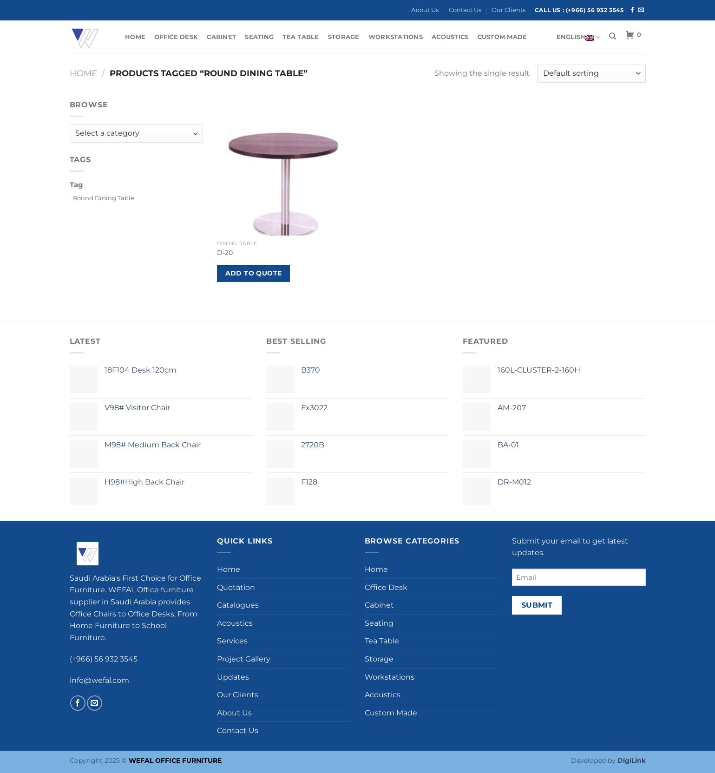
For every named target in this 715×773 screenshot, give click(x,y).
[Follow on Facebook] (632, 10)
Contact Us (465, 10)
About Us (425, 10)
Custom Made (502, 36)
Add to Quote (253, 273)
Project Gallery (243, 659)
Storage (344, 36)
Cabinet (221, 36)
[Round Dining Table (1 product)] (104, 198)
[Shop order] (591, 74)
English (578, 37)
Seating (259, 36)
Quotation (236, 587)
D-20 (225, 253)
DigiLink (631, 760)
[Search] (613, 36)
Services (232, 640)
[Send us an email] (641, 10)
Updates (233, 677)
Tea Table (300, 36)
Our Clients (508, 10)
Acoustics (450, 36)
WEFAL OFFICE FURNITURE (175, 760)
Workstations (395, 36)
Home (135, 36)
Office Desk (176, 36)
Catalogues (238, 605)
